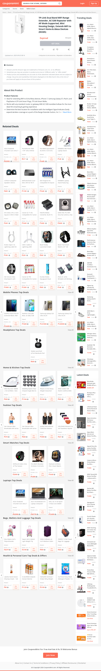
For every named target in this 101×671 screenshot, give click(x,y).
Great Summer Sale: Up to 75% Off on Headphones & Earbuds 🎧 (92, 625)
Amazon (68, 38)
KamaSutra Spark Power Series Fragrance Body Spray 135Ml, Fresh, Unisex (92, 60)
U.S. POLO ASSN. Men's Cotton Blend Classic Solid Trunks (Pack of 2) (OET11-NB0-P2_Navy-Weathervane (92, 163)
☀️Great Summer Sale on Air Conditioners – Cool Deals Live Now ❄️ (92, 637)
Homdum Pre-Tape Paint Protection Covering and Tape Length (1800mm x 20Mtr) (91, 129)
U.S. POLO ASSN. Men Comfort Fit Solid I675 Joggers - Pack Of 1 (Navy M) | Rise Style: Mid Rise (91, 38)
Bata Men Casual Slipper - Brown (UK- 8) (92, 174)
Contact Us (28, 663)
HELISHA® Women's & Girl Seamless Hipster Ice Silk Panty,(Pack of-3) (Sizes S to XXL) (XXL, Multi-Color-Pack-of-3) (65, 427)
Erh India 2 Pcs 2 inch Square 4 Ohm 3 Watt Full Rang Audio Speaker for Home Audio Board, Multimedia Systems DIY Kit (11, 214)
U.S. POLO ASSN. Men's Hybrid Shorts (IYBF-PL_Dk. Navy (91, 26)
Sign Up (94, 3)
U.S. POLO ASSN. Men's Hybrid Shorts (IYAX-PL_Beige (91, 140)
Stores (15, 9)
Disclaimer (82, 663)
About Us (18, 663)
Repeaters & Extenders (64, 55)
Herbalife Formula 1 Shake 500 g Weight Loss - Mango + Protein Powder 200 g (47, 578)
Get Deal (55, 43)
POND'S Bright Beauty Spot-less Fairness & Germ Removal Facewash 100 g (92, 197)
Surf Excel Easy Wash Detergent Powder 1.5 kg (65, 578)
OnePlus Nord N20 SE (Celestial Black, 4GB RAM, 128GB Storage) (11, 315)
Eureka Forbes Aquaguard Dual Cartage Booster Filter (47, 278)
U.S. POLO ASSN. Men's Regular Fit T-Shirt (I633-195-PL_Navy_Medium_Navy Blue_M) (92, 208)
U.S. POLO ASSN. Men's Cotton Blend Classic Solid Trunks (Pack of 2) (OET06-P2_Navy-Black (92, 151)
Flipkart (24, 319)
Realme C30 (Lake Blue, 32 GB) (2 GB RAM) (28, 315)
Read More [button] (67, 112)
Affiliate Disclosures (69, 663)
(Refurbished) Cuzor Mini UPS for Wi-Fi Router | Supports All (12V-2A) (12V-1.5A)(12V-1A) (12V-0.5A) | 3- (29, 182)
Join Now (50, 655)
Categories (6, 9)
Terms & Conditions (40, 663)
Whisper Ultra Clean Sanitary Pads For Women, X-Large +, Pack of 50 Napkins (92, 336)
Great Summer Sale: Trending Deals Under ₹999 (92, 614)
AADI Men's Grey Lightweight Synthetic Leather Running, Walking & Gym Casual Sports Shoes (92, 313)
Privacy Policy (55, 663)
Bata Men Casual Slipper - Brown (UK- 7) (92, 253)
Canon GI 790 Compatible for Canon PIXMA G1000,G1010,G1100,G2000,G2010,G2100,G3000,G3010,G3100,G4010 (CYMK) (29, 278)
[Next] (75, 312)
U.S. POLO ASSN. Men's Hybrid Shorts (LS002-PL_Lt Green (91, 219)
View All (70, 292)
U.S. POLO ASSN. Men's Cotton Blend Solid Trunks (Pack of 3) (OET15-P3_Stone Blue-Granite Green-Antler (92, 324)
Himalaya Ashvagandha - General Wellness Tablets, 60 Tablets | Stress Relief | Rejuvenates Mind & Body (92, 361)
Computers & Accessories (47, 55)
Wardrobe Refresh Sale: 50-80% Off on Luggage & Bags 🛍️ (92, 383)
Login (82, 3)
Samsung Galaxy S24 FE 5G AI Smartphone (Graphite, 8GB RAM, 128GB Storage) (91, 299)
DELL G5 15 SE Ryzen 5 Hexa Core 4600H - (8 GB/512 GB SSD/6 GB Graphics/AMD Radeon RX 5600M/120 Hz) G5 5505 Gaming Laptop (56, 503)
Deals (22, 9)
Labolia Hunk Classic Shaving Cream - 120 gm (11, 578)
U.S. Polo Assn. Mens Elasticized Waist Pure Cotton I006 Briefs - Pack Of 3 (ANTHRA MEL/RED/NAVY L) (92, 72)
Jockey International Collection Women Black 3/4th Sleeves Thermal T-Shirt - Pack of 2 (47, 427)
